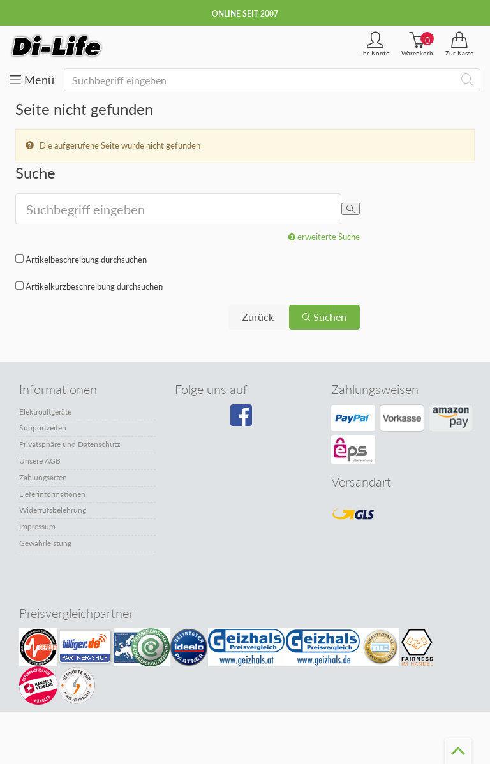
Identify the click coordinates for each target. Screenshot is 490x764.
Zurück (258, 317)
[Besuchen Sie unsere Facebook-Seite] (242, 419)
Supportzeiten (42, 427)
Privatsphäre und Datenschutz (69, 444)
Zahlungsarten (43, 477)
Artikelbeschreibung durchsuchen (86, 259)
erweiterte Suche (324, 236)
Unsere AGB (40, 461)
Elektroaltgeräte (45, 411)
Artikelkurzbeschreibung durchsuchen (94, 286)
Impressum (37, 526)
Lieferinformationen (52, 494)
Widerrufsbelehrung (52, 510)
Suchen (324, 317)
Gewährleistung (45, 543)
